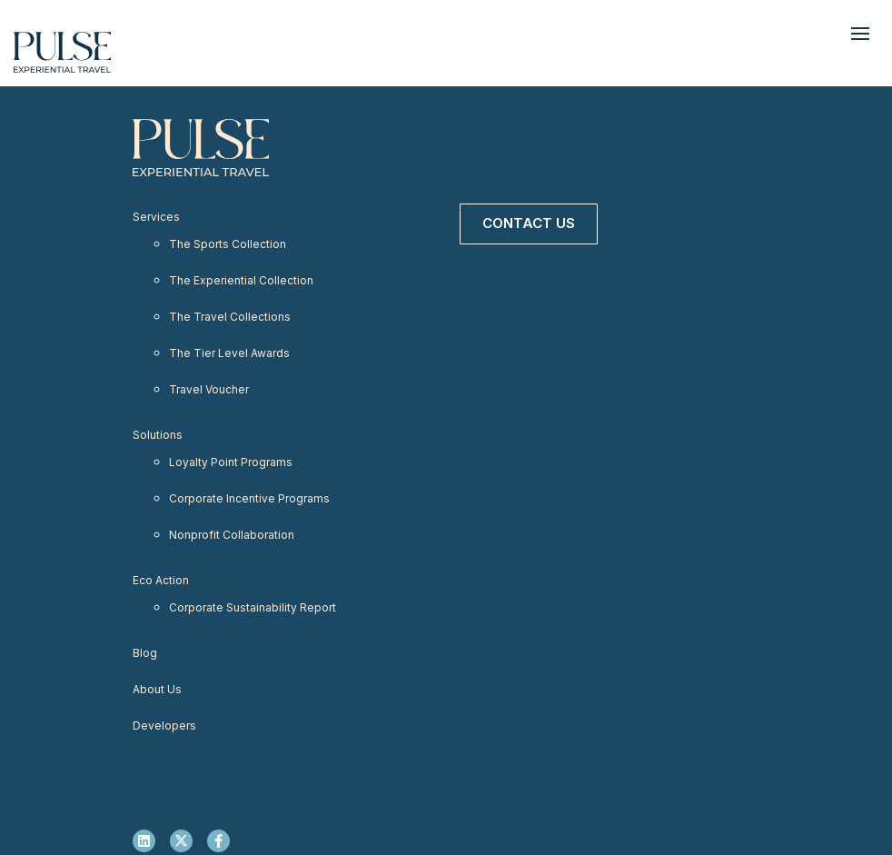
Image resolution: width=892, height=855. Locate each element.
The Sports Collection (227, 244)
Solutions (158, 435)
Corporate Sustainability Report (252, 607)
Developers (164, 725)
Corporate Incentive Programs (249, 498)
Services (156, 217)
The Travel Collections (230, 316)
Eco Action (161, 580)
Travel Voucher (209, 389)
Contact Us (528, 223)
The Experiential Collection (241, 280)
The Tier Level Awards (229, 353)
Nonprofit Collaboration (231, 535)
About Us (157, 689)
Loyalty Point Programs (230, 462)
